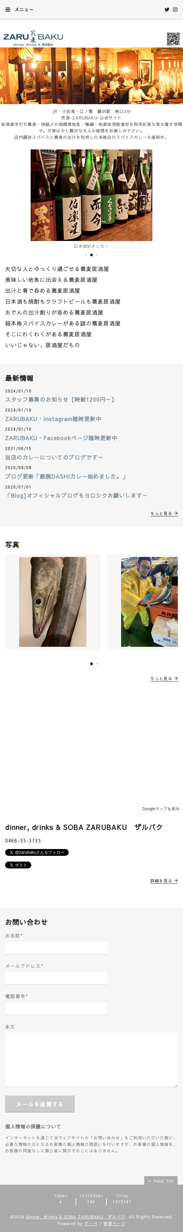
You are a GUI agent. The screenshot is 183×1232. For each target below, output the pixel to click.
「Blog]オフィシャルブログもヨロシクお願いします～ (76, 495)
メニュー (19, 9)
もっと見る (164, 513)
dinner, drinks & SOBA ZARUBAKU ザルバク (76, 1216)
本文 (10, 1026)
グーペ (91, 1223)
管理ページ (114, 1223)
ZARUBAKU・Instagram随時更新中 (53, 418)
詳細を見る (164, 880)
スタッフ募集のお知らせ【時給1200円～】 (61, 399)
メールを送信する (40, 1104)
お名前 (14, 935)
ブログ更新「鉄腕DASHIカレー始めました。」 (66, 476)
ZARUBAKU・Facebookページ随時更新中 (61, 438)
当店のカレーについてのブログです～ (54, 457)
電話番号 (16, 996)
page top (160, 1181)
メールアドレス (24, 965)
